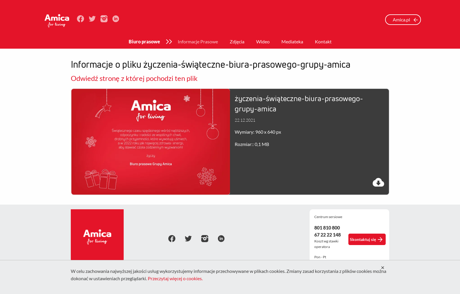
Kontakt (323, 41)
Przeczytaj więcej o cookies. (175, 278)
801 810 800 (327, 227)
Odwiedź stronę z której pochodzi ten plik (134, 78)
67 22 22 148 (327, 234)
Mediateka (292, 41)
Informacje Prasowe (198, 41)
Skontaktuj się (366, 239)
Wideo (263, 41)
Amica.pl (405, 19)
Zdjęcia (237, 41)
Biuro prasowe (144, 41)
